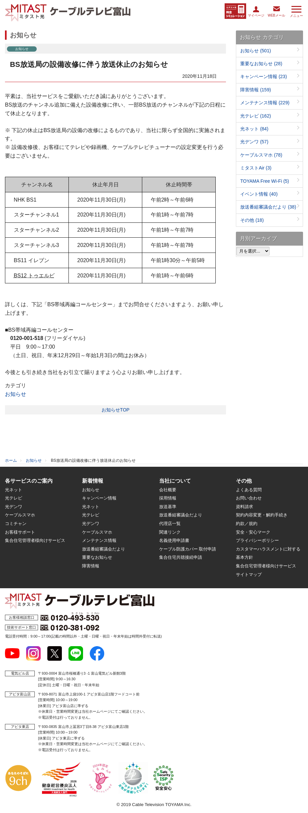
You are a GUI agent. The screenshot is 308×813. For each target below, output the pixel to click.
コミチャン (15, 523)
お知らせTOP (116, 409)
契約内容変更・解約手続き (261, 514)
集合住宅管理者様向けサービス (35, 540)
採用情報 (167, 498)
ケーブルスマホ (261, 155)
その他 (252, 220)
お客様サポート (20, 532)
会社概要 (167, 489)
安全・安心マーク (253, 532)
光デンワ (254, 141)
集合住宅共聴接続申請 (180, 557)
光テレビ (255, 116)
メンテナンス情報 (264, 102)
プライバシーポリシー (257, 540)
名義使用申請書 (174, 540)
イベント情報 (259, 194)
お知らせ (15, 394)
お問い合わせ (249, 498)
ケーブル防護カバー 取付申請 (187, 549)
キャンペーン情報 (263, 76)
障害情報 (255, 89)
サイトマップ (249, 574)
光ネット (254, 128)
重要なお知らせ (261, 63)
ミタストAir (255, 167)
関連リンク (170, 532)
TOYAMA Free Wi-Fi (264, 181)
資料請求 (244, 506)
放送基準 (167, 506)
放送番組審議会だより (268, 207)
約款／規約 (246, 523)
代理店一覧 (170, 523)
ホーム (11, 460)
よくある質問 (249, 489)
